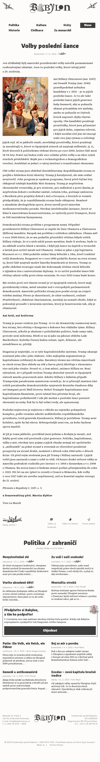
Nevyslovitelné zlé (16, 557)
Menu (87, 25)
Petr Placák (81, 587)
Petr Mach (79, 647)
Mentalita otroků (63, 583)
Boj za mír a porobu (64, 643)
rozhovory (7, 651)
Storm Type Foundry (85, 742)
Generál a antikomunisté (20, 672)
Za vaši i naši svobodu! (67, 557)
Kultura (41, 25)
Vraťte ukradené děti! (18, 583)
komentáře (39, 54)
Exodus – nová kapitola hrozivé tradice (73, 674)
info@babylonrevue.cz (19, 721)
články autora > (10, 525)
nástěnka (55, 561)
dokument (7, 561)
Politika (14, 25)
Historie (14, 30)
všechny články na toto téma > (50, 548)
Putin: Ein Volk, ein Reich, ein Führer (24, 645)
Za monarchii (62, 30)
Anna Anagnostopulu (36, 651)
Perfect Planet (56, 745)
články (54, 679)
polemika (7, 676)
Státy (67, 25)
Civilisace (37, 30)
